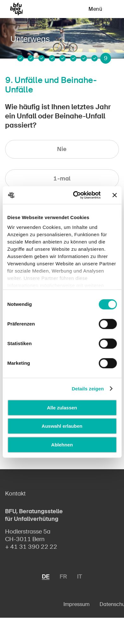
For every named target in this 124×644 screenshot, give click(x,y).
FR (63, 576)
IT (79, 576)
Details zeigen (88, 388)
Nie (62, 149)
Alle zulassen (62, 407)
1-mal (62, 178)
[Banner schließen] (114, 195)
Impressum (76, 604)
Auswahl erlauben (62, 426)
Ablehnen (62, 444)
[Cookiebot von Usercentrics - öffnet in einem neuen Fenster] (75, 195)
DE (45, 576)
